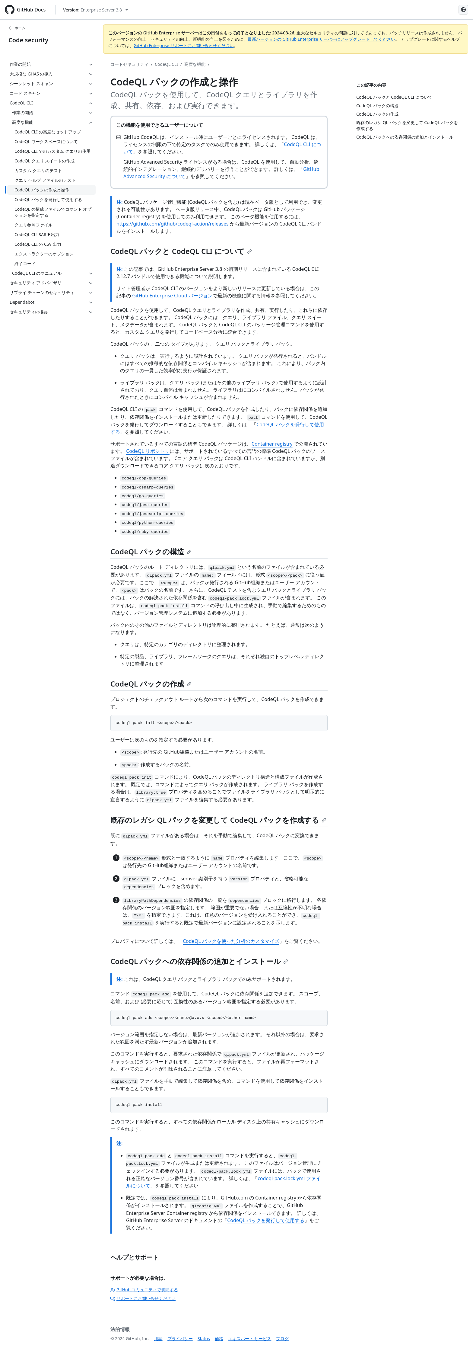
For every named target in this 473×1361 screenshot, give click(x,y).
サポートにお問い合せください (143, 1298)
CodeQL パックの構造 (151, 551)
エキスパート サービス (249, 1338)
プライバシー (180, 1338)
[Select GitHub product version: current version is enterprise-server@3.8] (95, 9)
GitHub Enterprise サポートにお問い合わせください (184, 45)
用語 (158, 1338)
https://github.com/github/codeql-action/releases (172, 223)
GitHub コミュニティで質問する (144, 1289)
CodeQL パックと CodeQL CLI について (181, 251)
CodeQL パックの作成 (151, 684)
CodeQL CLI (166, 64)
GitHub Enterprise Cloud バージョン (172, 295)
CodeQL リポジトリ (148, 451)
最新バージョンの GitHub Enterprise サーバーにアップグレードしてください (321, 39)
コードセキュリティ (129, 64)
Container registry (272, 443)
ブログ (282, 1338)
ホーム (16, 27)
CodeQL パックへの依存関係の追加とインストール (199, 961)
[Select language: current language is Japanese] (463, 9)
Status (204, 1338)
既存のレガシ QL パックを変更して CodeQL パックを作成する (218, 820)
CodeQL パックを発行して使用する (265, 1220)
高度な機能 (194, 64)
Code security (28, 40)
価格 (219, 1338)
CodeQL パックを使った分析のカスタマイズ (231, 941)
